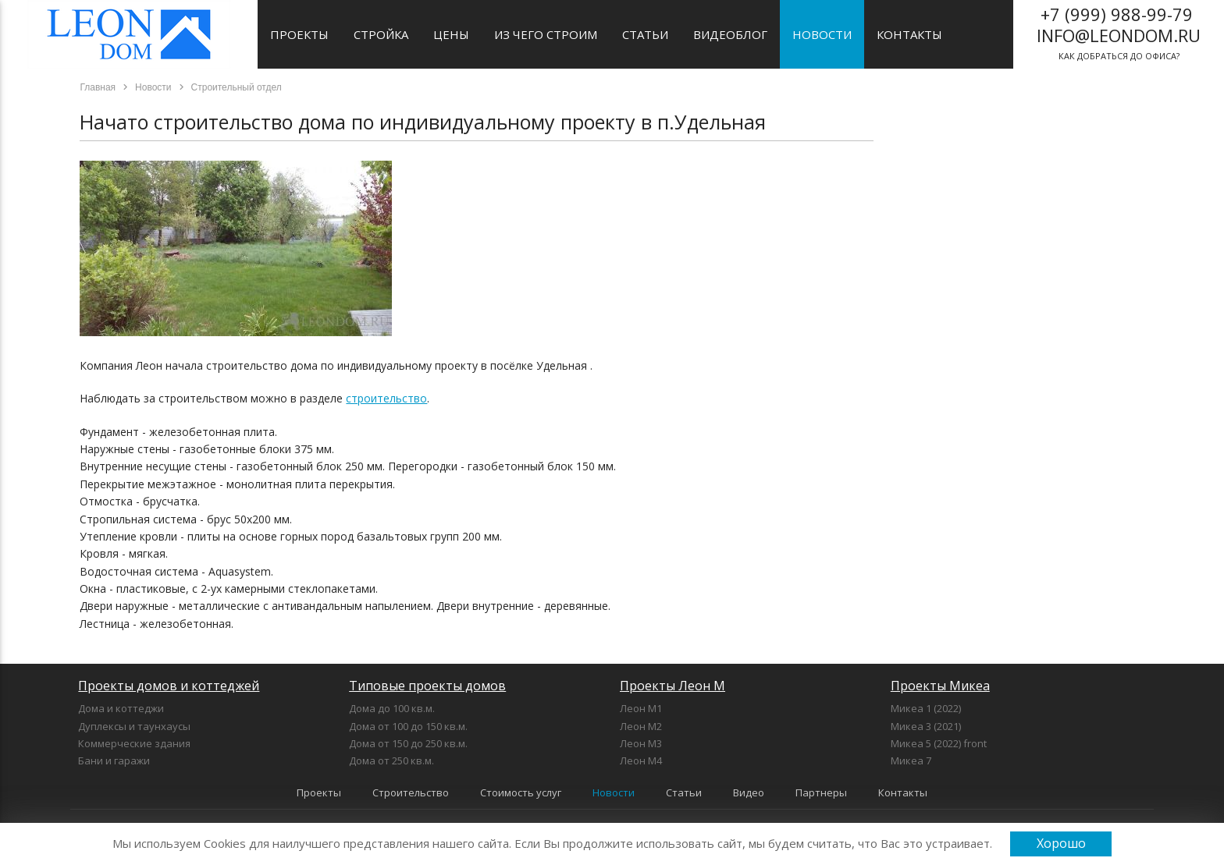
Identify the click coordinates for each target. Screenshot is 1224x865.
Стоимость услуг (520, 792)
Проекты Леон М (672, 685)
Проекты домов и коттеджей (168, 685)
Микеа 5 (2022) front (939, 743)
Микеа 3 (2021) (926, 726)
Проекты (299, 34)
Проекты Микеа (940, 685)
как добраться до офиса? (1119, 32)
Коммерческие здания (134, 743)
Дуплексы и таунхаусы (134, 726)
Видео (748, 792)
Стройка (381, 34)
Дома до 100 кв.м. (392, 708)
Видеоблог (730, 34)
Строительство (410, 792)
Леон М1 (641, 708)
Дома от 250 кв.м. (391, 760)
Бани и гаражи (114, 760)
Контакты (909, 34)
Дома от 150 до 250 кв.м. (408, 743)
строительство (386, 398)
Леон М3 (641, 743)
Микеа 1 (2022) (926, 708)
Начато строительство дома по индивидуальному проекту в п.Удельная (423, 121)
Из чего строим (545, 34)
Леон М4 (641, 760)
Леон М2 (641, 726)
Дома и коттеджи (121, 708)
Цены (451, 34)
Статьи (645, 34)
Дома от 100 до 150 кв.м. (408, 726)
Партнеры (821, 792)
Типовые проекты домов (427, 685)
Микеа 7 (911, 760)
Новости (822, 34)
